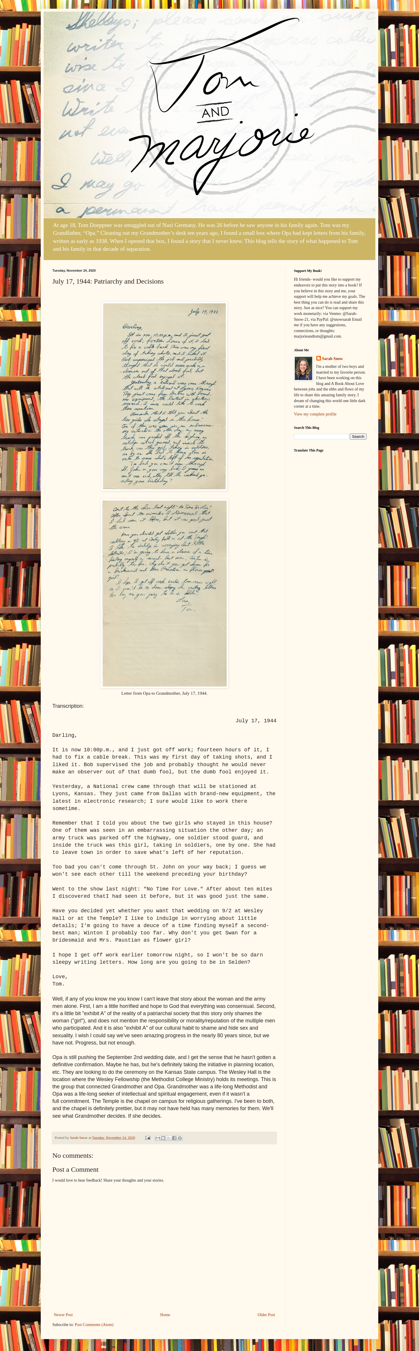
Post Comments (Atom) (94, 1325)
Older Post (266, 1315)
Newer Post (63, 1315)
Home (165, 1315)
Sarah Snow (332, 358)
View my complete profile (315, 414)
